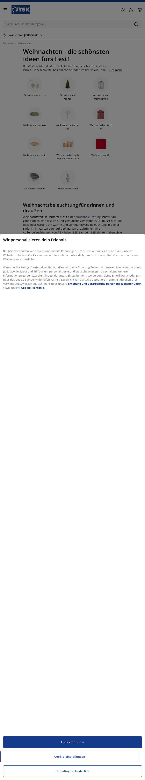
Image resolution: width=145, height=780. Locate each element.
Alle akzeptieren (72, 742)
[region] (72, 507)
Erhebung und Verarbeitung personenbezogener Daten (104, 283)
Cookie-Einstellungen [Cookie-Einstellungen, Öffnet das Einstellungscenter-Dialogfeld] (69, 756)
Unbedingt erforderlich (72, 771)
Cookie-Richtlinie (32, 288)
